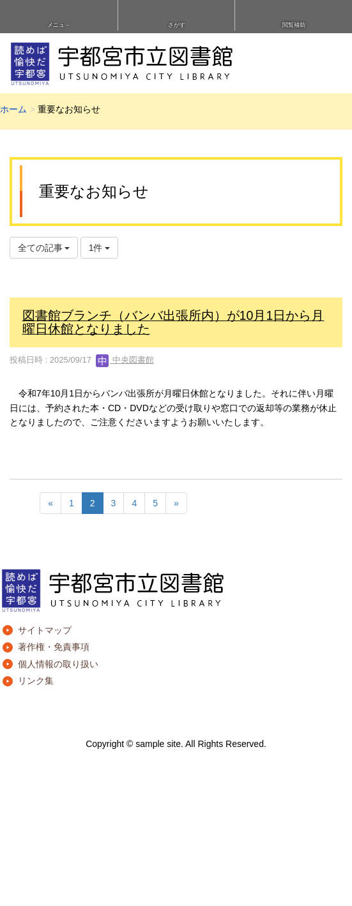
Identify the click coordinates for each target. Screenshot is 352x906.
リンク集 (36, 681)
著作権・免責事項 (53, 647)
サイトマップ (45, 630)
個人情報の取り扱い (58, 664)
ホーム (13, 109)
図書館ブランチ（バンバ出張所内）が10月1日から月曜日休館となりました (173, 322)
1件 (100, 248)
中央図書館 (125, 360)
